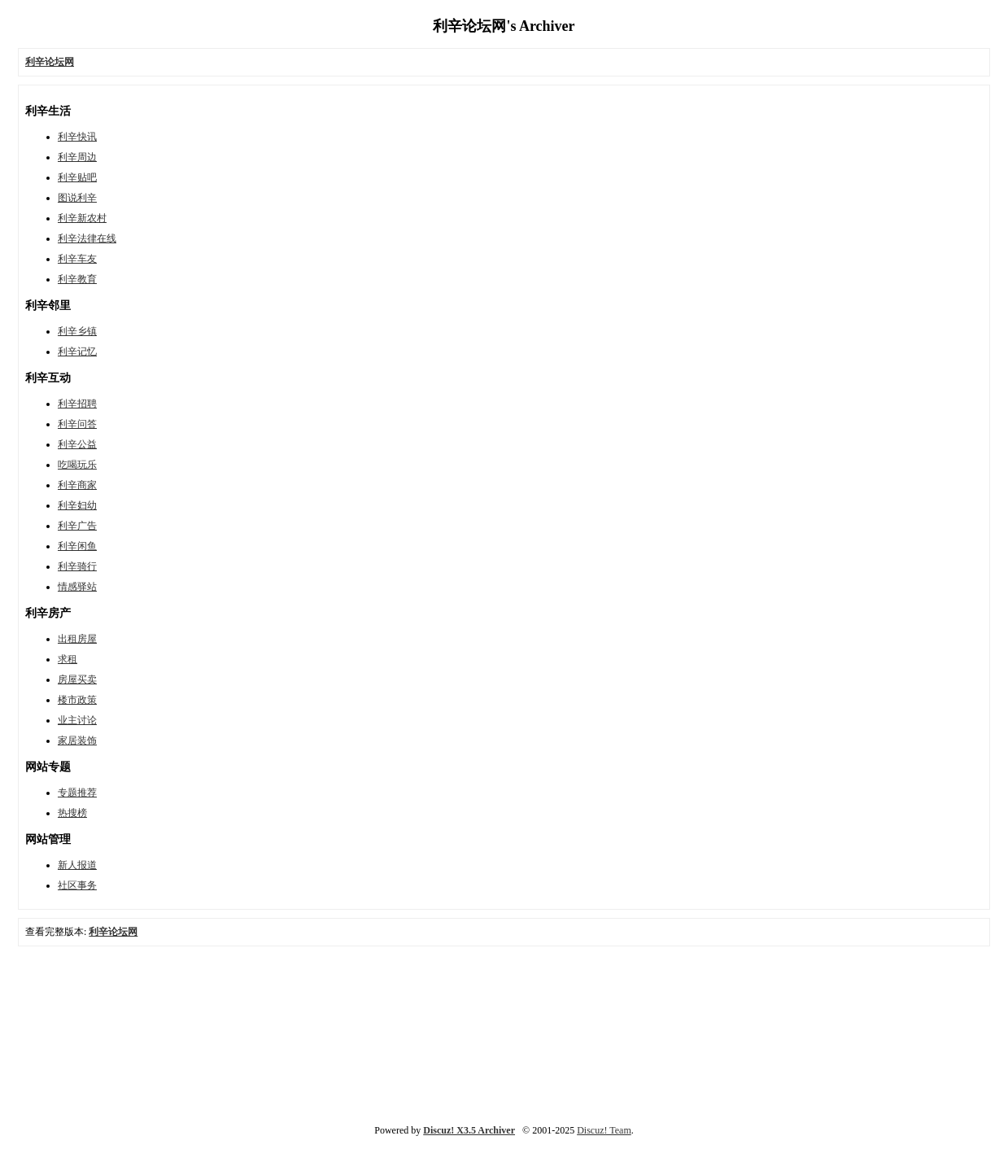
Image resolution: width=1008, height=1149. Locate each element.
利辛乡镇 (77, 331)
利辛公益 (77, 444)
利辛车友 (77, 258)
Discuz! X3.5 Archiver (469, 1130)
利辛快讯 (77, 136)
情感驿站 (77, 586)
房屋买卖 (77, 679)
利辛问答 (77, 424)
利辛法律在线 (87, 238)
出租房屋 (77, 638)
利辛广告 (77, 525)
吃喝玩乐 (77, 464)
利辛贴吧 (77, 177)
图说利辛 (77, 197)
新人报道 (77, 865)
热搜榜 (72, 813)
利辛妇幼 (77, 505)
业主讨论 (77, 720)
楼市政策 (77, 700)
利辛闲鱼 (77, 546)
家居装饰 (77, 740)
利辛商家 (77, 485)
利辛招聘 (77, 403)
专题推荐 (77, 792)
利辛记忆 (77, 351)
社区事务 (77, 885)
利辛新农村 (82, 218)
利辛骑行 (77, 566)
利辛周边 (77, 157)
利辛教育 (77, 279)
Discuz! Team (604, 1130)
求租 (67, 659)
